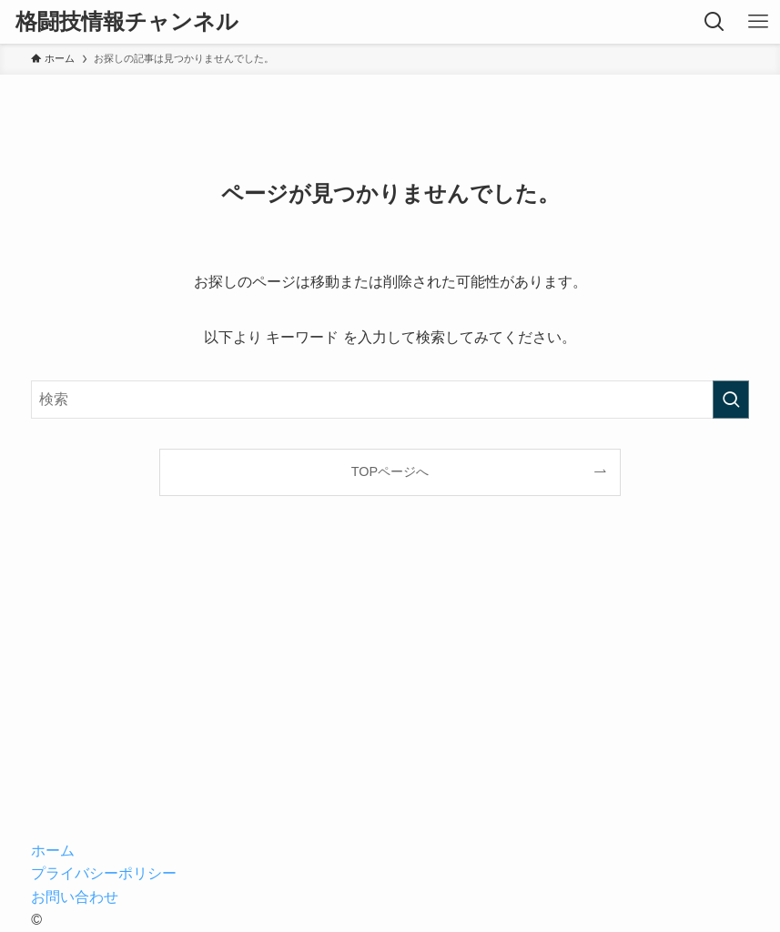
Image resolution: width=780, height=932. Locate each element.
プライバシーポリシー (104, 873)
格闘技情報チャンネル (126, 22)
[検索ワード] (389, 399)
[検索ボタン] (714, 22)
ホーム (53, 850)
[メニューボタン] (758, 22)
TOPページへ (390, 471)
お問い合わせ (74, 897)
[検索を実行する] (731, 399)
